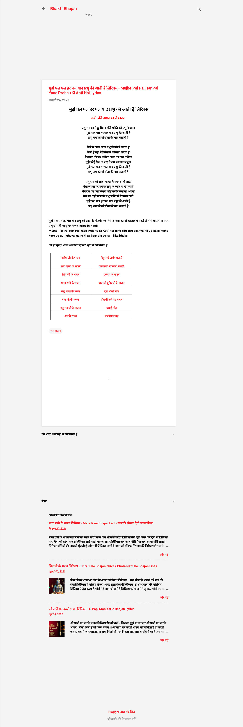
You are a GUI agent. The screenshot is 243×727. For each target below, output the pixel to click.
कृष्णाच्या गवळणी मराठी (111, 266)
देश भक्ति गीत (111, 291)
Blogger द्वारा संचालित (121, 712)
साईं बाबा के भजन (70, 291)
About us (159, 14)
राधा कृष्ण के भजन (71, 266)
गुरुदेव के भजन (112, 274)
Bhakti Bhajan (63, 8)
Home (89, 14)
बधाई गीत (111, 308)
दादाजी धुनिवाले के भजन (111, 283)
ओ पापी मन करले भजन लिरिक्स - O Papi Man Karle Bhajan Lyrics (91, 609)
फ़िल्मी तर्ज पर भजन (111, 299)
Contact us (137, 14)
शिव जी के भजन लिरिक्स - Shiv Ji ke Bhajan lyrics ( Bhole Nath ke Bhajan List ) (103, 566)
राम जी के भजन (70, 299)
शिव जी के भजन (70, 274)
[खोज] (199, 9)
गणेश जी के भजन (70, 258)
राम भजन (55, 331)
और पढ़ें (164, 554)
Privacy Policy (110, 14)
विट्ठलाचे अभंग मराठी (111, 258)
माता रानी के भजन (70, 283)
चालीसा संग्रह (111, 316)
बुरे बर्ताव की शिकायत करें (121, 719)
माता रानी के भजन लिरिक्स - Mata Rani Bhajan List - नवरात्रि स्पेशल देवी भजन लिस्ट (101, 523)
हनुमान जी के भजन (70, 308)
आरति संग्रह (70, 316)
